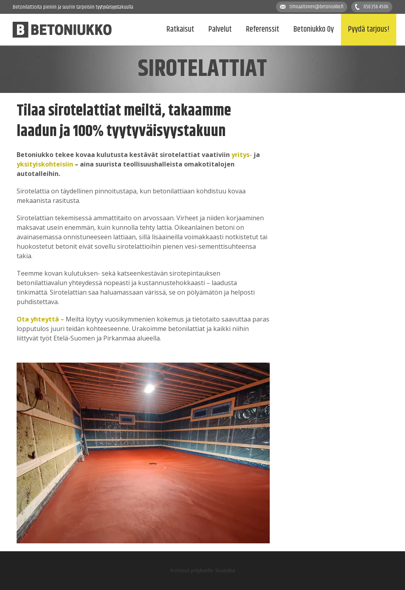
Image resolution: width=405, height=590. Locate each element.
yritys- (241, 154)
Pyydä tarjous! (368, 29)
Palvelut (220, 29)
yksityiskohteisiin (45, 164)
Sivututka (225, 570)
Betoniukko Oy (313, 29)
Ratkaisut (180, 29)
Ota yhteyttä (38, 319)
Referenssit (262, 29)
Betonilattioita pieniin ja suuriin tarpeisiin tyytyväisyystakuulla (73, 7)
